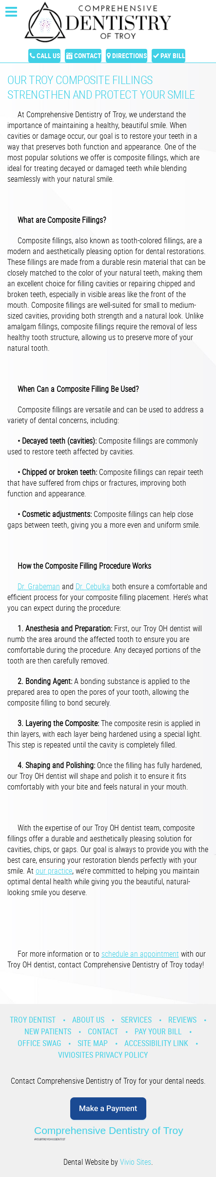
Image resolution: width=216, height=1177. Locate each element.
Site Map (93, 1043)
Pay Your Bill (158, 1031)
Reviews (182, 1019)
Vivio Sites (135, 1161)
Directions (129, 55)
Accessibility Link (156, 1043)
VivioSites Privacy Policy (103, 1054)
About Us (88, 1019)
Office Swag (39, 1043)
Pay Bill (172, 55)
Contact (87, 55)
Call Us (48, 55)
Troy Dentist (33, 1019)
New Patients (47, 1031)
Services (136, 1019)
